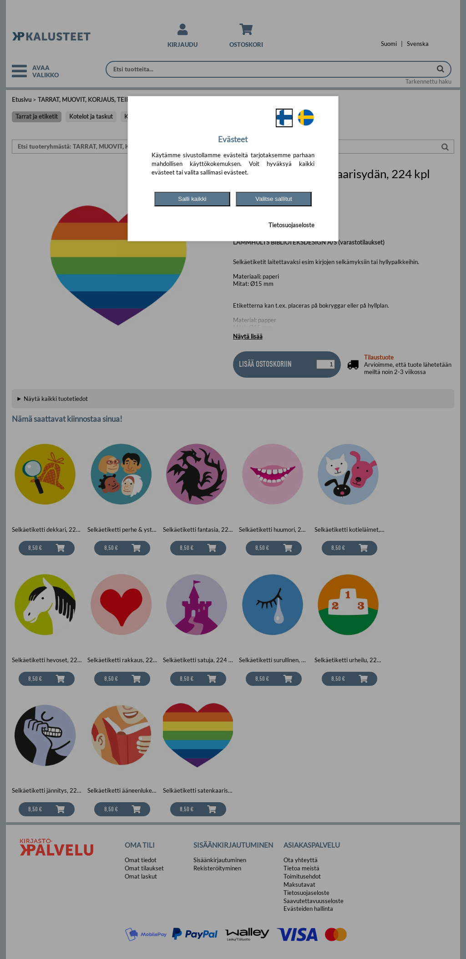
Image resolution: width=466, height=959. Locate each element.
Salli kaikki (192, 198)
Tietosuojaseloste (291, 225)
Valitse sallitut (273, 198)
